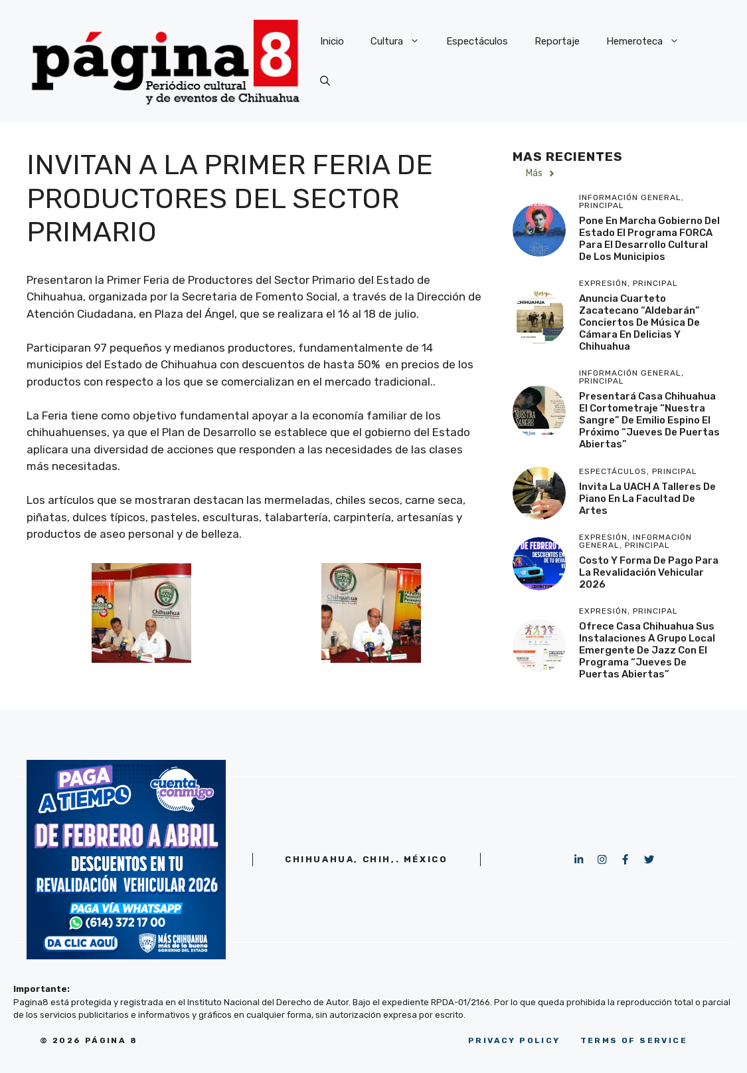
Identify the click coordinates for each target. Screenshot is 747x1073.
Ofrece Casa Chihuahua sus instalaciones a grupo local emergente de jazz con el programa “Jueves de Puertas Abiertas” (647, 650)
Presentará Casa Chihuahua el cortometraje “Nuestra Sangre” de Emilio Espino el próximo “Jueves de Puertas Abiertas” (649, 420)
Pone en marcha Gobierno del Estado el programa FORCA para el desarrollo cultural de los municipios (649, 239)
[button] (325, 81)
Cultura (402, 41)
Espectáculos (477, 41)
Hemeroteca (649, 41)
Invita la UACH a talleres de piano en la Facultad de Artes (647, 499)
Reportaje (557, 41)
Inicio (332, 41)
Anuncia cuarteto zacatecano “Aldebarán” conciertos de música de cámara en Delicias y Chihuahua (639, 322)
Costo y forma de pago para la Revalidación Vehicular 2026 (648, 572)
